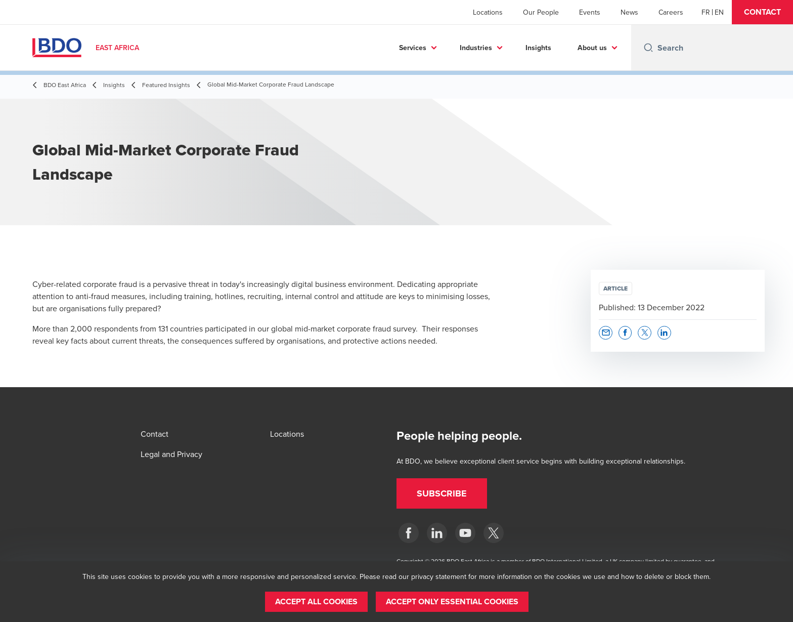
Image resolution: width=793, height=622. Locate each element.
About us (592, 48)
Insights (538, 48)
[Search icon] (648, 48)
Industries (476, 48)
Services (412, 48)
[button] (762, 12)
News (629, 12)
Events (589, 12)
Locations (488, 12)
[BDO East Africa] (408, 533)
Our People (541, 12)
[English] (719, 12)
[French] (705, 12)
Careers (670, 12)
